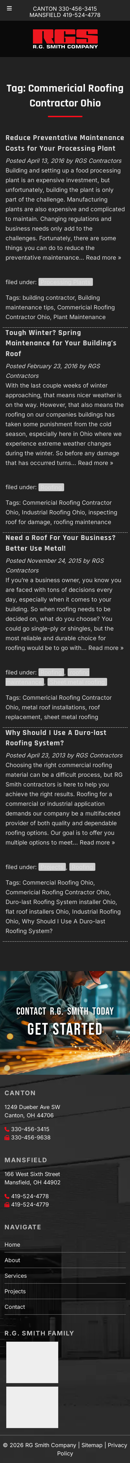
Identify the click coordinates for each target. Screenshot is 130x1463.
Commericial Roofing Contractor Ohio (57, 892)
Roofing (51, 487)
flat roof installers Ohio (37, 911)
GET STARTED (65, 1030)
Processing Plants (65, 282)
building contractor (49, 297)
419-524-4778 (30, 1196)
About (12, 1260)
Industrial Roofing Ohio (53, 512)
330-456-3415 (30, 1129)
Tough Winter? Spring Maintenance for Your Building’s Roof (61, 343)
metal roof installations (53, 707)
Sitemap (92, 1445)
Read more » (103, 257)
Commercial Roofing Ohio (58, 882)
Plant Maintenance (79, 317)
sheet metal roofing (71, 717)
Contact (15, 1306)
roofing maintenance (82, 522)
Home (12, 1244)
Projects (52, 867)
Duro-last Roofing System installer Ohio (60, 901)
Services (16, 1275)
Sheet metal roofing (77, 682)
